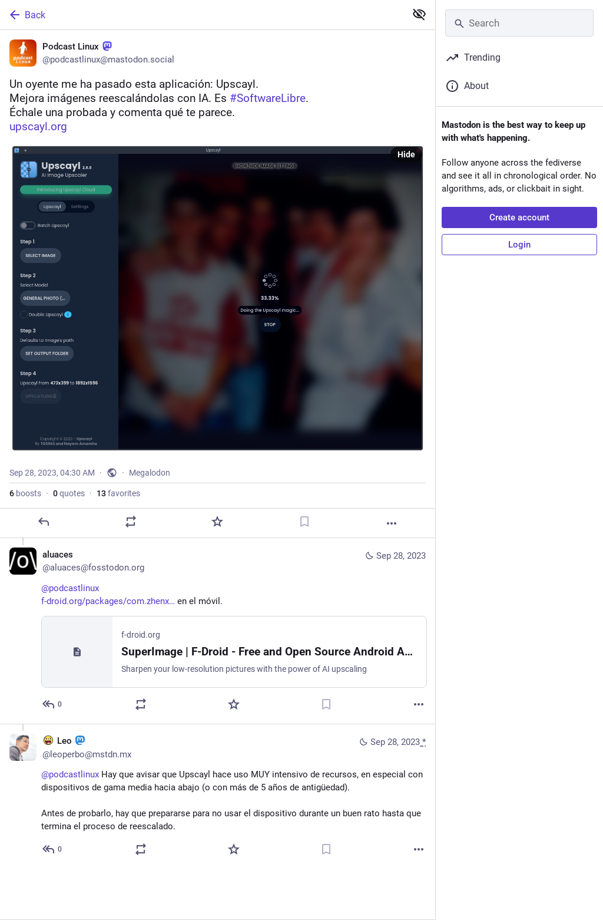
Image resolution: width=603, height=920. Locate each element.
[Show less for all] (419, 14)
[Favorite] (217, 522)
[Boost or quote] (131, 522)
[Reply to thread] (52, 704)
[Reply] (44, 522)
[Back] (201, 14)
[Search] (519, 23)
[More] (392, 523)
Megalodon (149, 472)
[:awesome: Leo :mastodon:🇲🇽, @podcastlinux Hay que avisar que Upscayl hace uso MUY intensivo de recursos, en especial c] (217, 796)
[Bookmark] (304, 522)
